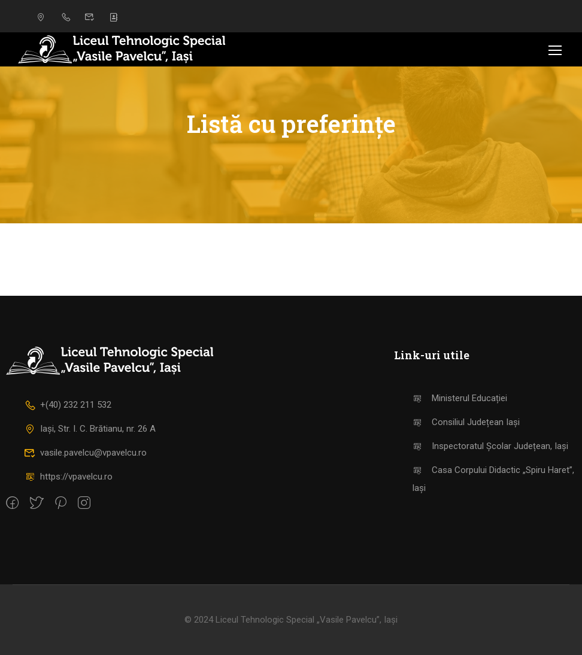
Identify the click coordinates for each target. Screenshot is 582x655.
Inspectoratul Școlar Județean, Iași (490, 446)
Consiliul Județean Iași (466, 422)
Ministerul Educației (459, 398)
